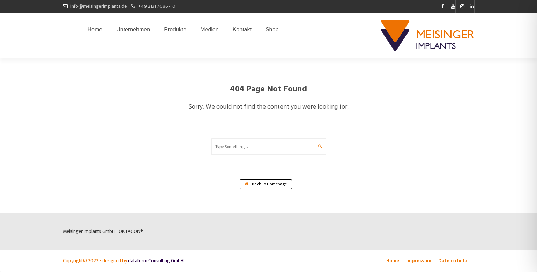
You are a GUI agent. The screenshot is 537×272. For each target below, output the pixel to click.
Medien (209, 31)
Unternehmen (133, 31)
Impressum (418, 261)
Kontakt (242, 31)
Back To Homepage (265, 184)
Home (95, 31)
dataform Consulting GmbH (156, 261)
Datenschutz (453, 261)
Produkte (175, 31)
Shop (272, 31)
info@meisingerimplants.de (98, 6)
